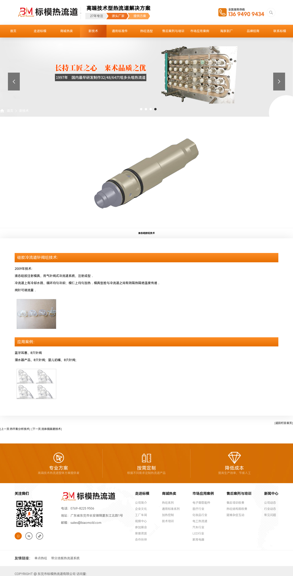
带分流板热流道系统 (65, 558)
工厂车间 (141, 515)
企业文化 (141, 509)
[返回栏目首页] (284, 423)
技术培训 (168, 521)
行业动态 (270, 509)
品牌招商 (253, 31)
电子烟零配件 (201, 503)
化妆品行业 (199, 515)
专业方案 (58, 463)
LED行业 (198, 533)
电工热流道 (199, 521)
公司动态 (270, 503)
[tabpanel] (146, 71)
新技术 (93, 31)
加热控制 (168, 515)
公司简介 (141, 503)
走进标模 (40, 31)
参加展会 (141, 527)
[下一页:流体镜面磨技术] (46, 429)
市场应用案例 (199, 31)
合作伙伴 (141, 539)
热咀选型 (146, 31)
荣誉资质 (141, 533)
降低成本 (234, 463)
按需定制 (146, 463)
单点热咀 (40, 558)
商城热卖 (66, 31)
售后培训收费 (235, 503)
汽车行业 (198, 527)
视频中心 (141, 521)
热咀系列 (168, 503)
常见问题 (270, 515)
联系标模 (279, 31)
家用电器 (198, 539)
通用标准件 (120, 31)
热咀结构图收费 (236, 509)
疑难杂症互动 (235, 515)
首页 (13, 31)
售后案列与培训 (173, 31)
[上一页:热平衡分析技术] (15, 429)
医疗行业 (198, 509)
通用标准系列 (171, 509)
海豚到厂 (226, 31)
